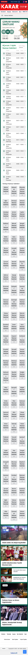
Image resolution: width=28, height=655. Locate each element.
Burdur (22, 240)
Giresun (6, 303)
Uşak (6, 453)
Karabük (22, 503)
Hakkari (22, 303)
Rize (14, 404)
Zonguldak (6, 466)
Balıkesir (6, 227)
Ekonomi (15, 11)
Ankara (22, 204)
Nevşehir (14, 391)
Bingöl (22, 226)
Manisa (22, 364)
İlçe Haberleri (20, 634)
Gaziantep (22, 290)
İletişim (15, 1)
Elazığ (14, 278)
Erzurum (6, 289)
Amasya (14, 204)
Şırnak (6, 492)
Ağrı (6, 204)
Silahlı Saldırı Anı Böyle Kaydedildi (14, 543)
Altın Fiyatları (15, 639)
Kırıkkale (14, 479)
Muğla (22, 375)
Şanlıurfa (22, 441)
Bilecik (14, 226)
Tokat (22, 427)
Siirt (14, 415)
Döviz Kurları (7, 639)
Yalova (14, 503)
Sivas (6, 427)
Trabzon (6, 440)
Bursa (6, 251)
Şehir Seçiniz (22, 45)
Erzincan (22, 278)
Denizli (14, 265)
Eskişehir (14, 290)
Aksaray (14, 465)
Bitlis (6, 240)
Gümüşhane (14, 304)
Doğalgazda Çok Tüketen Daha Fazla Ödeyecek (19, 578)
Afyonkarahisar (22, 191)
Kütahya (6, 364)
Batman (22, 478)
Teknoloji (9, 634)
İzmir (14, 328)
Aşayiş (9, 11)
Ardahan (22, 492)
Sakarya (22, 404)
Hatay (6, 316)
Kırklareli (22, 340)
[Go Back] (25, 652)
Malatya (14, 364)
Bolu (14, 240)
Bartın (14, 492)
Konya (22, 352)
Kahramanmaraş (6, 377)
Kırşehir (6, 352)
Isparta (14, 316)
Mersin (22, 316)
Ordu (6, 404)
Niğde (22, 390)
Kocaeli (14, 352)
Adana (6, 190)
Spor (20, 11)
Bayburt (22, 465)
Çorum (6, 265)
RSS (4, 648)
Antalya (6, 215)
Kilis (6, 514)
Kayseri (14, 339)
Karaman (6, 479)
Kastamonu (6, 340)
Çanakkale (14, 252)
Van (14, 453)
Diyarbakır (22, 266)
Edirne (6, 278)
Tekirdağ (14, 428)
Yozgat (22, 453)
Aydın (22, 215)
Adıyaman (14, 191)
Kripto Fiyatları (23, 639)
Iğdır (6, 503)
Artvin (14, 215)
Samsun (6, 415)
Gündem (3, 11)
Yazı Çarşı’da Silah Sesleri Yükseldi (19, 570)
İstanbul (6, 328)
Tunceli (14, 440)
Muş (6, 390)
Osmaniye (14, 515)
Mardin (14, 375)
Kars (22, 328)
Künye (12, 1)
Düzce (22, 514)
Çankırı (22, 251)
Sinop (22, 415)
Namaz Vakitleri (8, 15)
